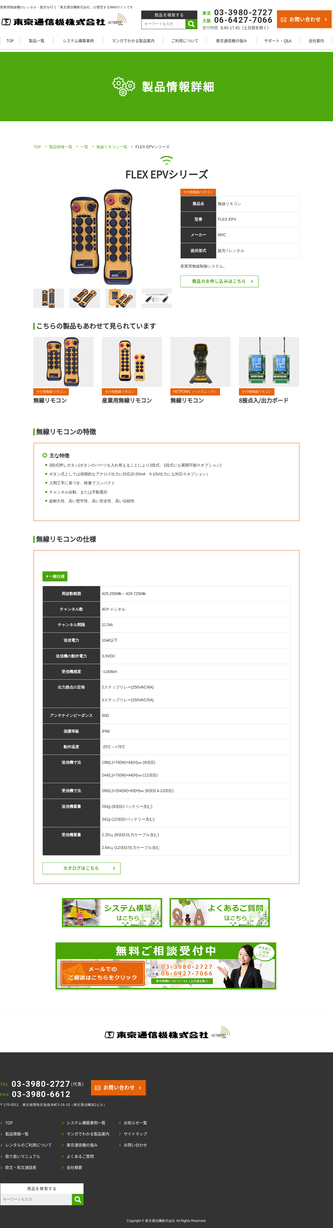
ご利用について (184, 40)
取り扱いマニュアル (22, 1156)
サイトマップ (135, 1133)
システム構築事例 (78, 40)
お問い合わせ (301, 19)
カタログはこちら (81, 868)
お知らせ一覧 (135, 1122)
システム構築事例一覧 (86, 1122)
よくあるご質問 (80, 1156)
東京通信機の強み (231, 40)
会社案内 (316, 40)
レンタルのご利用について (28, 1145)
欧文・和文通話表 (20, 1167)
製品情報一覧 (60, 147)
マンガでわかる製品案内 (133, 40)
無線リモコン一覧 (111, 147)
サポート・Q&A (278, 40)
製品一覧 (36, 40)
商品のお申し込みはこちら (219, 281)
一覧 (84, 147)
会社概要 (74, 1167)
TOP (10, 40)
